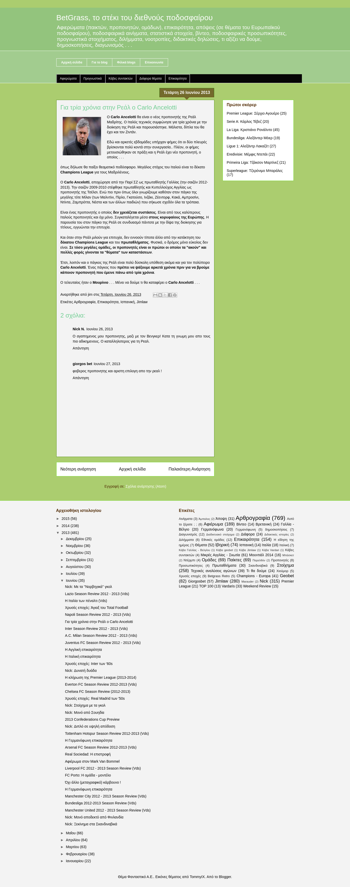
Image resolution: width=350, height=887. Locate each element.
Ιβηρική (222, 544)
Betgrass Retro (219, 576)
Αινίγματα (185, 519)
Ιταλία (266, 545)
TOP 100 (206, 586)
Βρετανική (263, 524)
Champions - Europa (254, 576)
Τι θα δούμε (256, 571)
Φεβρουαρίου (77, 854)
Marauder (248, 581)
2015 (66, 519)
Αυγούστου (75, 567)
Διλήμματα (186, 540)
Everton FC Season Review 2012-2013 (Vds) (101, 684)
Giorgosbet (196, 581)
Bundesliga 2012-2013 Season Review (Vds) (100, 803)
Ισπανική (128, 302)
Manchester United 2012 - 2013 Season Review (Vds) (108, 810)
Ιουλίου (72, 574)
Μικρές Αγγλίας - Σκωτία (220, 555)
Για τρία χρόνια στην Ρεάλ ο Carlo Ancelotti (99, 622)
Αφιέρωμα (213, 524)
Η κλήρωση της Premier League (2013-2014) (100, 677)
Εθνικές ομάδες (213, 540)
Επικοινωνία (154, 62)
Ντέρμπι (189, 560)
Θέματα (201, 545)
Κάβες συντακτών (121, 78)
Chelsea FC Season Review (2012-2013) (97, 691)
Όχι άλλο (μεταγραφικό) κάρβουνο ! (93, 782)
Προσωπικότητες (191, 565)
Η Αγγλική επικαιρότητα (83, 650)
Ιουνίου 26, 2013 (99, 329)
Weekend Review (257, 586)
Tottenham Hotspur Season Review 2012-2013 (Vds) (107, 733)
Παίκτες (234, 559)
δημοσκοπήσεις (276, 529)
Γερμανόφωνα (212, 529)
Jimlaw (142, 302)
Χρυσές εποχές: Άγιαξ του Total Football (96, 608)
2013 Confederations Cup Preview (92, 719)
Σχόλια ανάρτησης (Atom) (146, 486)
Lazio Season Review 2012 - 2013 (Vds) (97, 594)
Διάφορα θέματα (150, 78)
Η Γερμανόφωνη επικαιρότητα (88, 740)
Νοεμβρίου (75, 546)
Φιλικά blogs (126, 62)
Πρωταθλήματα (224, 565)
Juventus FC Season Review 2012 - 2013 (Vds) (103, 643)
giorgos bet (82, 364)
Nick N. (79, 329)
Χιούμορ (282, 571)
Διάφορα (248, 534)
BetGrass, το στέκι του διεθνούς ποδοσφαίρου (134, 17)
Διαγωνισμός (188, 534)
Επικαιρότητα (178, 78)
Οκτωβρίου (75, 553)
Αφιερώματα (68, 78)
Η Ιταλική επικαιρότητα (83, 656)
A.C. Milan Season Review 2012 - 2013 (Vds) (101, 635)
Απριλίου (73, 840)
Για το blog (99, 62)
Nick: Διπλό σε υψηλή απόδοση (90, 726)
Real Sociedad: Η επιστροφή (88, 754)
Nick (264, 581)
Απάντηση (81, 348)
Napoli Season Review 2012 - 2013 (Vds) (98, 614)
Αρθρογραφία (84, 302)
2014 (66, 526)
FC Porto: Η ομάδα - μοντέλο (88, 775)
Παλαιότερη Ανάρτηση (189, 469)
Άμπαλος (204, 518)
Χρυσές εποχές (190, 576)
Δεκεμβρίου (75, 539)
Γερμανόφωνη (246, 529)
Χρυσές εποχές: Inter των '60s (89, 664)
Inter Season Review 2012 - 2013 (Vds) (96, 629)
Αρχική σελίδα (71, 62)
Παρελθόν (259, 560)
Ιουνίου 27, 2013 (107, 364)
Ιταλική (284, 545)
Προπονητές (280, 560)
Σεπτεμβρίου (76, 560)
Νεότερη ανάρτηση (78, 469)
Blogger (225, 877)
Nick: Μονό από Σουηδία (84, 712)
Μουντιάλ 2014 (261, 555)
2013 (66, 533)
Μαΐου (71, 833)
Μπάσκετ (288, 555)
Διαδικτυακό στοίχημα (220, 534)
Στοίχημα (285, 565)
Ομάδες (209, 559)
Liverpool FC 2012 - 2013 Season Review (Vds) (103, 768)
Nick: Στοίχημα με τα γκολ (85, 705)
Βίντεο (241, 524)
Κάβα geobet (224, 550)
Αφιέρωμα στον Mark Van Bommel (92, 761)
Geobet (287, 575)
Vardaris (228, 586)
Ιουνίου (72, 580)
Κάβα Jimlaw (247, 550)
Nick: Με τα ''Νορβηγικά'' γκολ (88, 587)
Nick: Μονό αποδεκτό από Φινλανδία (94, 817)
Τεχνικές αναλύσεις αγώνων (213, 571)
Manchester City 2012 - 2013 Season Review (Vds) (105, 796)
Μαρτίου (73, 847)
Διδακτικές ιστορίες (276, 534)
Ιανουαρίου (75, 861)
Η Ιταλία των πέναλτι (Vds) (86, 601)
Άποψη (221, 519)
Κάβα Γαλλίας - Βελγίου (194, 550)
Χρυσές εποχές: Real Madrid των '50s (95, 698)
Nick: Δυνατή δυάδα (81, 671)
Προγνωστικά (92, 78)
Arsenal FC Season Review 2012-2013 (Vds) (100, 747)
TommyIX (197, 877)
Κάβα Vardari (270, 550)
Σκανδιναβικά (257, 565)
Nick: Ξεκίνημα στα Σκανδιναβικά (91, 824)
